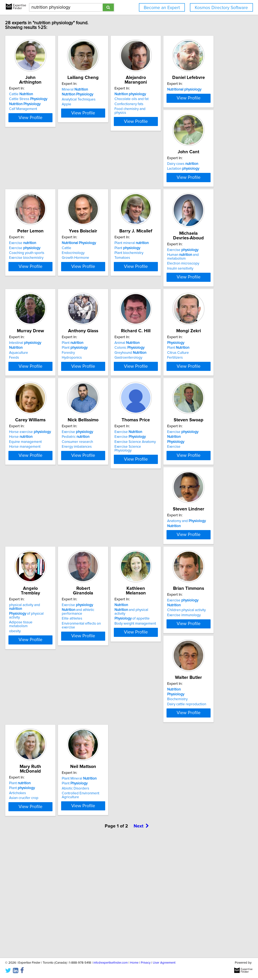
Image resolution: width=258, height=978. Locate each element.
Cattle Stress (57, 99)
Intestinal (54, 394)
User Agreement (164, 962)
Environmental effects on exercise (128, 712)
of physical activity (61, 698)
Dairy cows (116, 194)
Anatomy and (184, 593)
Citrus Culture (49, 503)
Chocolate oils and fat (182, 99)
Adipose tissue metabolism (59, 703)
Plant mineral (118, 294)
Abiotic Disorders (52, 903)
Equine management (117, 503)
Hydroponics (111, 408)
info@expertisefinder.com (110, 962)
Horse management (117, 508)
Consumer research (180, 503)
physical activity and (60, 693)
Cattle (50, 94)
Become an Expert (162, 7)
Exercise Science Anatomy (58, 603)
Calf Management (52, 109)
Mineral (114, 94)
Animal (177, 394)
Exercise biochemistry (182, 209)
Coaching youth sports (182, 204)
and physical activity (187, 698)
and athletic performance (117, 700)
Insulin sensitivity (178, 311)
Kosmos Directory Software (221, 7)
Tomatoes (109, 309)
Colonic (180, 398)
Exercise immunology (55, 808)
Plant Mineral (55, 893)
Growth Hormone (52, 309)
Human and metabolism (190, 301)
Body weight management (185, 708)
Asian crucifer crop (179, 808)
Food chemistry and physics (186, 109)
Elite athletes (111, 707)
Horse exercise (122, 493)
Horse (113, 498)
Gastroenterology (178, 408)
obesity (44, 708)
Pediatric (178, 498)
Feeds (43, 408)
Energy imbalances (180, 508)
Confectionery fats (179, 104)
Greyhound (180, 404)
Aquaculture (47, 404)
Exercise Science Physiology (60, 608)
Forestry (107, 404)
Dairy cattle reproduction (120, 808)
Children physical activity (57, 803)
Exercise (178, 194)
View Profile (65, 121)
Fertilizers (46, 508)
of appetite (182, 703)
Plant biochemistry (115, 304)
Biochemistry (111, 803)
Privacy (145, 962)
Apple (106, 109)
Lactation (117, 199)
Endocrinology (49, 304)
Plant (114, 299)
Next (141, 942)
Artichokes (173, 803)
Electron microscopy (181, 306)
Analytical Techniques (118, 104)
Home (134, 962)
